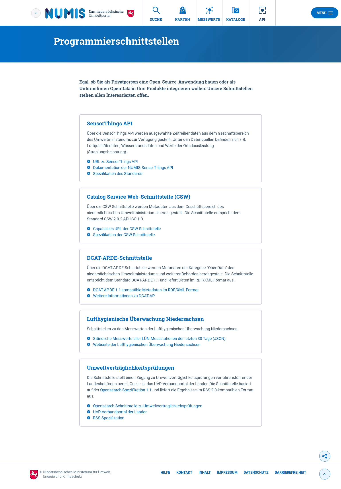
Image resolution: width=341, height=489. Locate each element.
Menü (325, 13)
